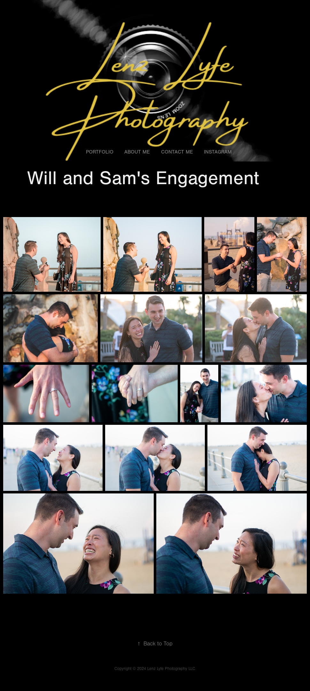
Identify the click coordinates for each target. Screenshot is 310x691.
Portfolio (99, 152)
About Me (137, 152)
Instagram (218, 152)
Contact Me (177, 152)
